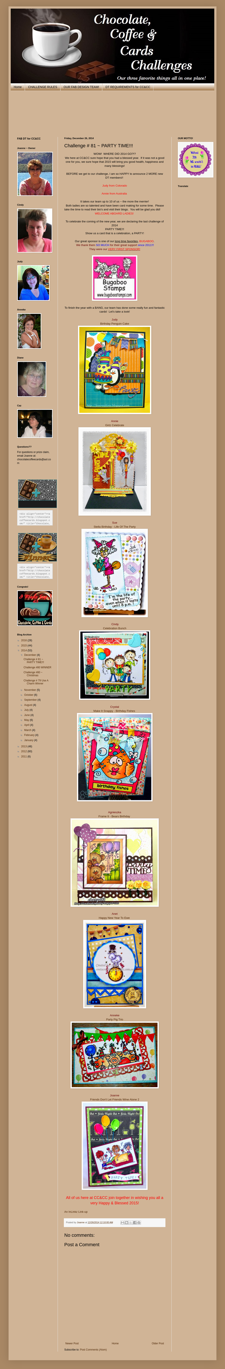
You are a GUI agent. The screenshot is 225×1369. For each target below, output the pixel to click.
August (28, 705)
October (29, 694)
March (28, 730)
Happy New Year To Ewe (114, 917)
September (31, 699)
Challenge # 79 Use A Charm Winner (36, 682)
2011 (24, 756)
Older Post (158, 1343)
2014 (24, 650)
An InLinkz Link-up (76, 1211)
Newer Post (72, 1343)
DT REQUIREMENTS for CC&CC (127, 87)
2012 (24, 751)
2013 (24, 746)
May (27, 720)
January (29, 740)
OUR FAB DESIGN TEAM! (81, 87)
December (30, 654)
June (27, 715)
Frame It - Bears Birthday (115, 816)
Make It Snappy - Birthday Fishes (114, 711)
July (27, 709)
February (29, 735)
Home (18, 87)
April (27, 724)
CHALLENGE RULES (42, 87)
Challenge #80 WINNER (37, 667)
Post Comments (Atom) (93, 1349)
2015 (24, 645)
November (30, 689)
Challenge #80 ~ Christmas (33, 674)
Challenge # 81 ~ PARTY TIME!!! (34, 661)
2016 (24, 640)
